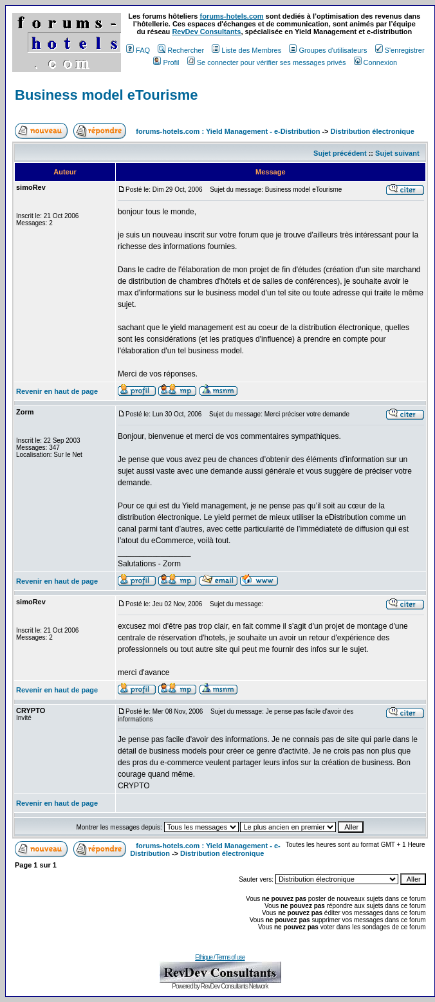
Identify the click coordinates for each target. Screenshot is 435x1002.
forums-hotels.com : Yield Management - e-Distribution (228, 131)
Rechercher (181, 50)
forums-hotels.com (232, 16)
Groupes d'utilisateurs (328, 50)
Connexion (376, 62)
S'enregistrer (400, 50)
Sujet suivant (397, 153)
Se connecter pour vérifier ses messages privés (266, 62)
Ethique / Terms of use (220, 957)
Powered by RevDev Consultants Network (220, 986)
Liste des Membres (246, 50)
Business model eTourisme (106, 95)
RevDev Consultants (206, 31)
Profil (166, 62)
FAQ (138, 50)
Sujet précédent (340, 153)
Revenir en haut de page (57, 391)
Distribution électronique (372, 131)
